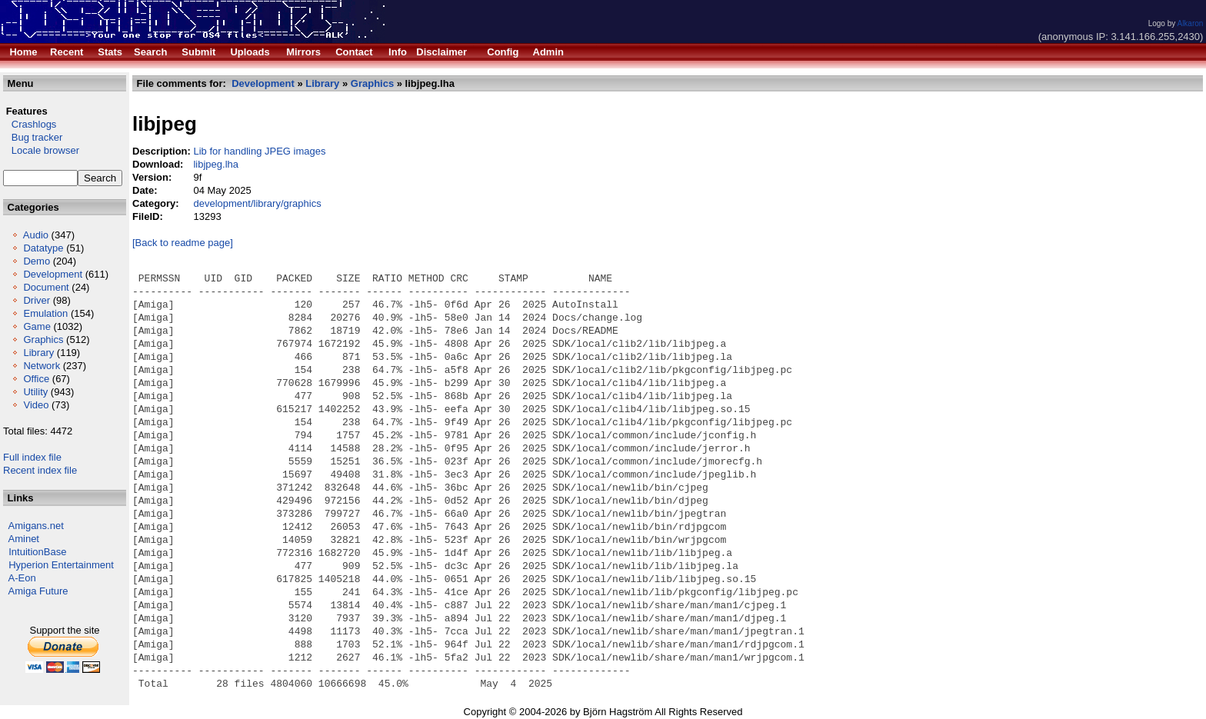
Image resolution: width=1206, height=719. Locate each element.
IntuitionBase (37, 552)
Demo (36, 261)
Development (52, 274)
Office (36, 378)
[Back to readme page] (182, 242)
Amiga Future (38, 591)
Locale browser (41, 150)
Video (35, 405)
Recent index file (40, 470)
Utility (35, 392)
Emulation (45, 313)
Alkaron (1190, 23)
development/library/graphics (257, 203)
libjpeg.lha (215, 164)
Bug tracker (32, 137)
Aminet (23, 538)
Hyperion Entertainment (61, 565)
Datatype (43, 248)
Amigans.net (36, 525)
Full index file (32, 457)
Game (36, 326)
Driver (36, 300)
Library (38, 352)
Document (45, 287)
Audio (35, 235)
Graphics (43, 339)
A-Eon (22, 578)
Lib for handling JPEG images (259, 151)
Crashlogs (29, 124)
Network (41, 365)
